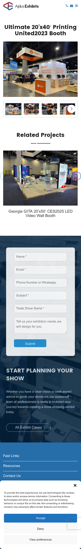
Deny (40, 529)
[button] (75, 485)
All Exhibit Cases (28, 428)
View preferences (40, 539)
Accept (40, 518)
